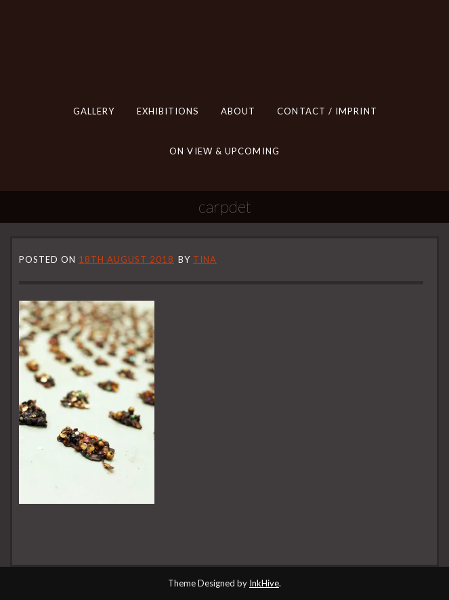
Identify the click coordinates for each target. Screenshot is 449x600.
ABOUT (237, 111)
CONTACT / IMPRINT (327, 111)
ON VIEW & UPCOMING (224, 150)
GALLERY (93, 111)
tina (205, 259)
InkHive (264, 583)
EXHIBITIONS (167, 111)
